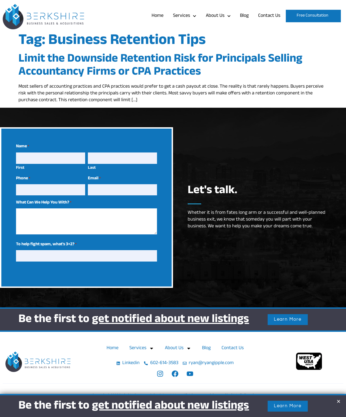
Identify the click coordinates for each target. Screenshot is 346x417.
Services (184, 16)
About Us (218, 16)
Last (92, 167)
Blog (244, 16)
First (20, 167)
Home (158, 16)
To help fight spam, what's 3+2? (46, 244)
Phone (23, 178)
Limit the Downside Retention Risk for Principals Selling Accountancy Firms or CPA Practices (160, 66)
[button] (339, 401)
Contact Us (269, 16)
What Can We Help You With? (43, 202)
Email (94, 178)
